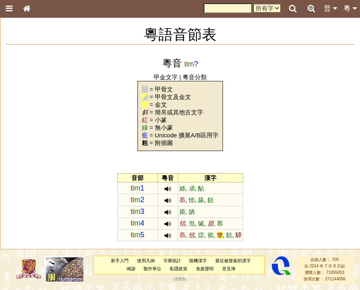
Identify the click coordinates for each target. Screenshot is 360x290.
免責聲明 (205, 268)
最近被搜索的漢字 (233, 260)
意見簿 (228, 268)
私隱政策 (178, 268)
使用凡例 (146, 260)
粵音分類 (195, 77)
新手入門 (120, 260)
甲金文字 (166, 77)
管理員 (180, 279)
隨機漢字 (198, 260)
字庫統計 (172, 260)
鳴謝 (131, 268)
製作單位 (152, 268)
